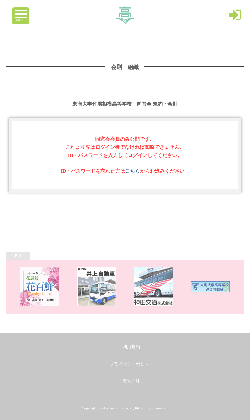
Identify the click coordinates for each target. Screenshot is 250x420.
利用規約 (131, 346)
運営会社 (131, 381)
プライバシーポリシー (131, 364)
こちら (132, 171)
